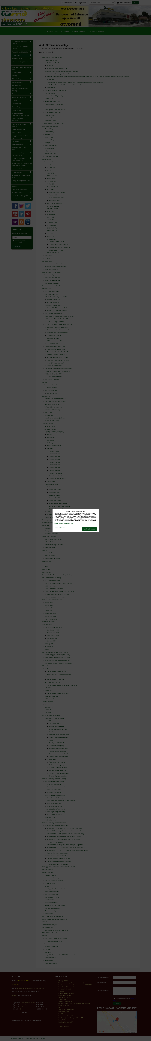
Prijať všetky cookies (89, 529)
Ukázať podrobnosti (59, 528)
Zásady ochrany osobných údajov (63, 523)
